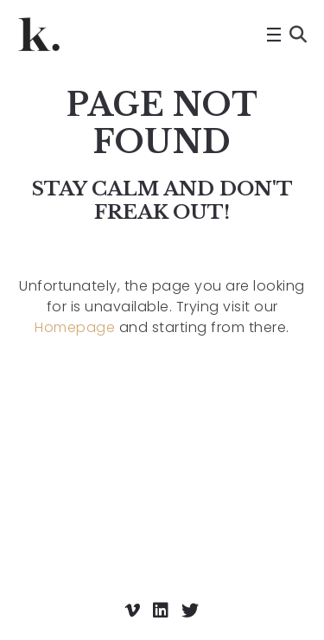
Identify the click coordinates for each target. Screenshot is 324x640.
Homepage (75, 327)
